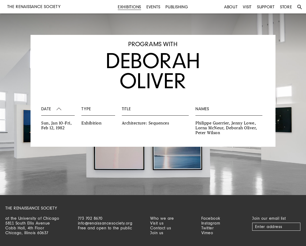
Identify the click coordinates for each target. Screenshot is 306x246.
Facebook (210, 218)
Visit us (157, 223)
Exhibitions (129, 6)
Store (286, 6)
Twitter (207, 227)
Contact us (160, 227)
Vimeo (207, 232)
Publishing (176, 6)
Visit (247, 6)
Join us (157, 232)
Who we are (162, 218)
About (231, 6)
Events (153, 6)
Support (266, 6)
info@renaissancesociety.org (105, 223)
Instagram (210, 223)
